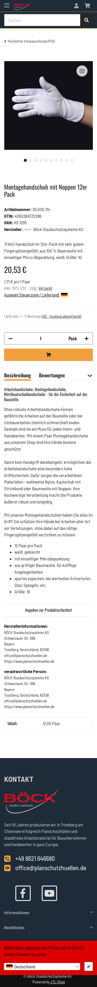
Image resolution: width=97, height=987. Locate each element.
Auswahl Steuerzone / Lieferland (36, 294)
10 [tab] (71, 160)
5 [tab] (46, 160)
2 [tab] (30, 160)
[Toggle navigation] (6, 3)
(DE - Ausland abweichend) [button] (61, 316)
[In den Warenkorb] (8, 58)
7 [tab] (56, 160)
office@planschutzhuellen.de (50, 867)
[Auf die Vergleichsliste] (82, 71)
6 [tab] (51, 160)
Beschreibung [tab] (17, 375)
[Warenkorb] (87, 6)
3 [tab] (35, 160)
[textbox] (42, 966)
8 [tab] (61, 160)
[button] (76, 6)
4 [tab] (40, 160)
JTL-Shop (57, 981)
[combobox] (42, 966)
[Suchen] (42, 20)
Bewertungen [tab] (52, 375)
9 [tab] (66, 160)
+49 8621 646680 (35, 858)
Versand (45, 288)
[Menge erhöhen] (86, 338)
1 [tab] (25, 160)
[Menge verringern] (10, 338)
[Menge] (40, 338)
